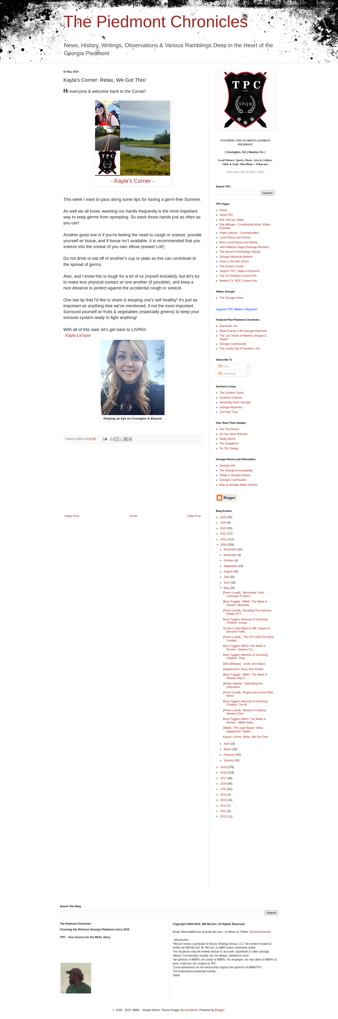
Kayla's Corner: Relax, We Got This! (245, 737)
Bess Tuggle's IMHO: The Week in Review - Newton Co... (244, 647)
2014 (223, 794)
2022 (223, 533)
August (228, 571)
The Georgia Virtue (231, 297)
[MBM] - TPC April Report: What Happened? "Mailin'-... (243, 729)
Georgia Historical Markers (236, 256)
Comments (227, 373)
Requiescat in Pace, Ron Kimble (243, 669)
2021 (223, 539)
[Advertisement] (132, 479)
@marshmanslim (260, 931)
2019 (223, 767)
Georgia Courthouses (232, 344)
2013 (223, 800)
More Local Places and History (238, 242)
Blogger (219, 1010)
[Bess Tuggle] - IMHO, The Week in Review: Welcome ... (245, 603)
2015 (223, 789)
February (230, 754)
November (231, 555)
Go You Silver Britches (233, 434)
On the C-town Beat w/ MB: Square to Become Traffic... (246, 630)
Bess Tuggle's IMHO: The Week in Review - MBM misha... (244, 720)
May (227, 588)
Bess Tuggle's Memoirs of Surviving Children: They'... (245, 656)
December (231, 549)
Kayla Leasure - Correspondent (239, 232)
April (227, 743)
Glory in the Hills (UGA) (234, 261)
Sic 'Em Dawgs (228, 448)
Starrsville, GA (228, 326)
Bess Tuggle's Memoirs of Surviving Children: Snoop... (245, 621)
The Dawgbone (228, 443)
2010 (223, 816)
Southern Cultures (230, 397)
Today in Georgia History (234, 475)
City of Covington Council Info (238, 275)
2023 (223, 528)
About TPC (226, 215)
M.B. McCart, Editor (231, 220)
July (227, 577)
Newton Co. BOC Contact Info (238, 280)
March (228, 749)
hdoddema (191, 1010)
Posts (224, 366)
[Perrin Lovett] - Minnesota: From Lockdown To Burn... (243, 594)
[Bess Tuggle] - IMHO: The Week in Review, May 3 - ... (245, 676)
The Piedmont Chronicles (155, 21)
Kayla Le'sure (78, 335)
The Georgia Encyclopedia (236, 470)
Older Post (194, 516)
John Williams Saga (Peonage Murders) (244, 247)
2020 (223, 544)
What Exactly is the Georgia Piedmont (243, 331)
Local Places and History (234, 237)
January (229, 760)
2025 (223, 517)
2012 (223, 805)
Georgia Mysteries (230, 407)
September (231, 566)
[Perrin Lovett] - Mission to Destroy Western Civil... (244, 712)
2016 (223, 783)
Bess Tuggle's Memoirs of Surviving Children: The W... (245, 703)
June (227, 582)
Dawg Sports (227, 438)
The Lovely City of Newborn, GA (239, 348)
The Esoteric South (231, 266)
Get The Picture (229, 429)
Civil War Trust (228, 412)
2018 (223, 772)
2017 (223, 778)
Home (133, 516)
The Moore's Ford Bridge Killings (239, 251)
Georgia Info (227, 465)
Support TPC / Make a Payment (239, 271)
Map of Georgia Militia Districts (238, 484)
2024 (223, 522)
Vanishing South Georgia (235, 402)
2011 (223, 811)
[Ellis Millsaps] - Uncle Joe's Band (244, 663)
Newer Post (72, 516)
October (229, 560)
